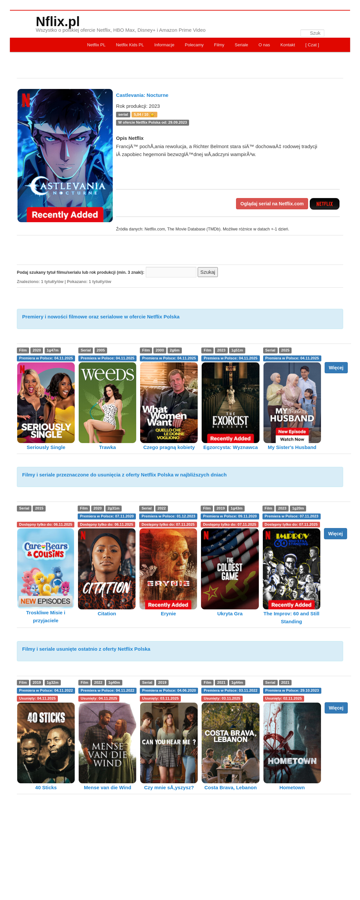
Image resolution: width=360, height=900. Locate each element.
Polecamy (194, 44)
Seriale (241, 44)
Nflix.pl (58, 21)
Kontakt (287, 44)
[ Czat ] (312, 44)
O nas (264, 44)
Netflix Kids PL (130, 44)
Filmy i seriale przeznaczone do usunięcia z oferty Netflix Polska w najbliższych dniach (124, 474)
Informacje (164, 44)
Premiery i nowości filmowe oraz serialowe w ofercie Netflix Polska (101, 316)
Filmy (219, 44)
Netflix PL (96, 44)
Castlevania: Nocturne (142, 95)
